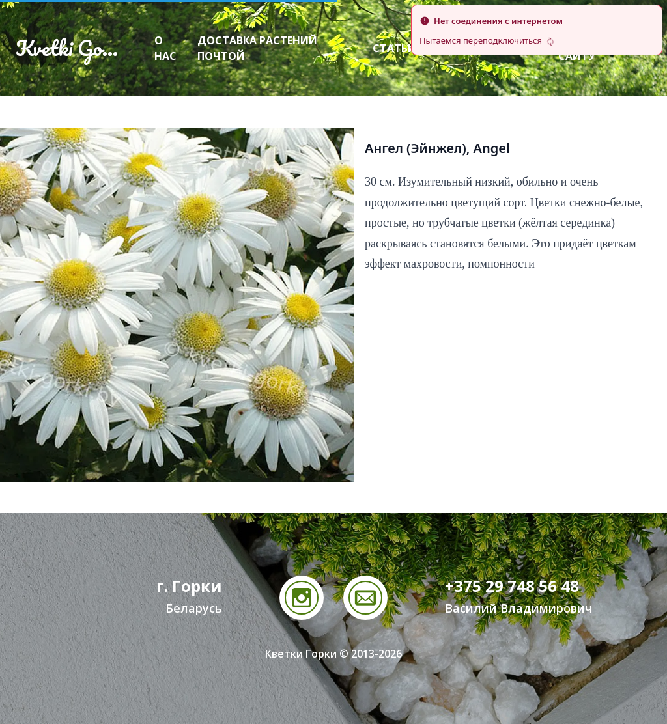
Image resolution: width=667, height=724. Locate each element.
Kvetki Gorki (70, 48)
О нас (165, 48)
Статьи (394, 48)
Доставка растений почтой (257, 48)
